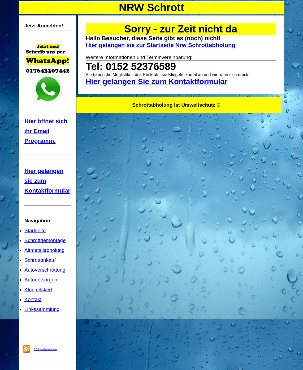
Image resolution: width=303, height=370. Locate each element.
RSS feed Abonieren (45, 349)
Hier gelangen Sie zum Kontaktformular (157, 81)
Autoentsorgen (40, 279)
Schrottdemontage (45, 240)
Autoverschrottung (44, 270)
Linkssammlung (41, 309)
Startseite (35, 230)
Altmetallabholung (44, 250)
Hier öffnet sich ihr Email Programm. (45, 131)
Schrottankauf (39, 260)
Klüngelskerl (38, 289)
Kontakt (33, 299)
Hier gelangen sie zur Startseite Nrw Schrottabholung (160, 45)
